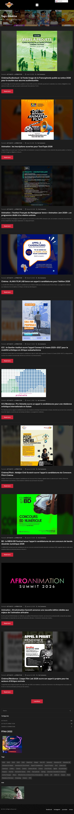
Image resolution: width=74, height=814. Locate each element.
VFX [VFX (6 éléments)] (30, 778)
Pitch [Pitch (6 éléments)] (68, 775)
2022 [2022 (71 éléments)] (3, 762)
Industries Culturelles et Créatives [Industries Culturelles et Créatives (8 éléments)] (56, 772)
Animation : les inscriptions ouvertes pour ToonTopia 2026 (26, 146)
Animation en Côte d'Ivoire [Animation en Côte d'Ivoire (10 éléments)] (22, 765)
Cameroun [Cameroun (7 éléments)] (5, 768)
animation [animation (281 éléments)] (49, 762)
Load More (37, 701)
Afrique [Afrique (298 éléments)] (36, 762)
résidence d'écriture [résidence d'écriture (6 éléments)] (7, 778)
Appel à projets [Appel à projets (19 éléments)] (49, 765)
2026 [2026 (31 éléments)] (23, 762)
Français (58, 1)
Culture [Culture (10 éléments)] (41, 768)
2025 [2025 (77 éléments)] (18, 762)
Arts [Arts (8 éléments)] (56, 765)
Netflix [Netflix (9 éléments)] (46, 775)
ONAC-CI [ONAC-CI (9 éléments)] (56, 775)
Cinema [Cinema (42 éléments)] (18, 768)
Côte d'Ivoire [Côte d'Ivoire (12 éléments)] (48, 768)
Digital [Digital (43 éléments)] (55, 768)
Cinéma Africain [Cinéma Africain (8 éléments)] (32, 768)
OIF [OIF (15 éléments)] (51, 775)
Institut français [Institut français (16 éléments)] (6, 775)
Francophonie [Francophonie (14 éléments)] (35, 772)
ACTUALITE (10, 74)
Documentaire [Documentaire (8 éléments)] (62, 768)
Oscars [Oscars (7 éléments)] (63, 775)
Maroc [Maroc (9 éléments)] (14, 775)
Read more (7, 91)
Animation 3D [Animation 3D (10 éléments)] (66, 762)
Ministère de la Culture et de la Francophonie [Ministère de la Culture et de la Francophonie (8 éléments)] (30, 775)
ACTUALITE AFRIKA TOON (8, 723)
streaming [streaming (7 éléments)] (18, 778)
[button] (37, 5)
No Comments (41, 74)
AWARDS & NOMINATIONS (8, 726)
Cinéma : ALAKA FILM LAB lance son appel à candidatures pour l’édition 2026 (35, 281)
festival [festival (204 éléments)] (11, 772)
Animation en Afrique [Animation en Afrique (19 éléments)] (7, 765)
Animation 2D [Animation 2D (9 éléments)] (57, 762)
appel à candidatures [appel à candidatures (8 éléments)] (37, 765)
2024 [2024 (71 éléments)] (13, 762)
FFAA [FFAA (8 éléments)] (28, 772)
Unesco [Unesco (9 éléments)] (25, 778)
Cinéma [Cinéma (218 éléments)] (24, 768)
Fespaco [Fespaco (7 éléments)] (4, 772)
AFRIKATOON (18, 74)
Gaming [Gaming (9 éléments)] (43, 772)
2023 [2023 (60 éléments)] (8, 762)
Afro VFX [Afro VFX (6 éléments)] (42, 762)
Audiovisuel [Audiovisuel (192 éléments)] (62, 765)
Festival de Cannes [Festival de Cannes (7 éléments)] (20, 772)
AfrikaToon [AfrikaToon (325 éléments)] (29, 762)
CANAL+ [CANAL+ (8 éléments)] (12, 768)
